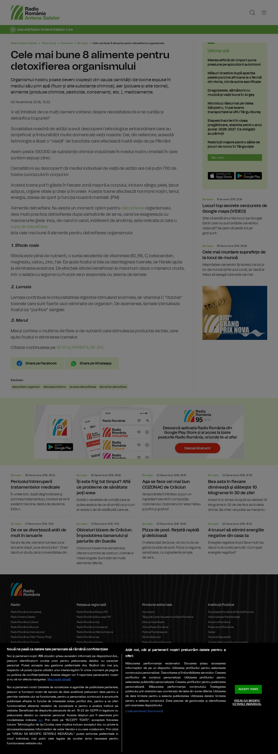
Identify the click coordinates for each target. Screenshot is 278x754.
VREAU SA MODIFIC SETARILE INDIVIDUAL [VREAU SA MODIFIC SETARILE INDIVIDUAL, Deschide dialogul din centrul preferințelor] (246, 702)
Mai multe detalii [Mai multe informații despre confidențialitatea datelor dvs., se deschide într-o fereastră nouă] (59, 679)
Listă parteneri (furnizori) (144, 711)
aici (40, 720)
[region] (139, 698)
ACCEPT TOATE (248, 689)
